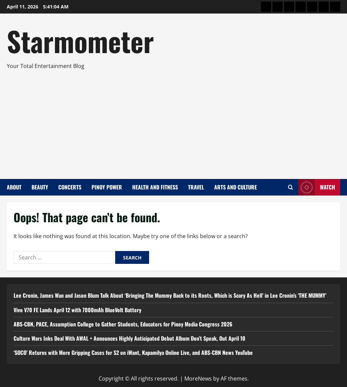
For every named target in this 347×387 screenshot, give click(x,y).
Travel (196, 187)
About (14, 187)
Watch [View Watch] (316, 187)
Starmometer (80, 40)
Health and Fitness (155, 187)
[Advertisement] (172, 121)
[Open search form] (290, 187)
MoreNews (198, 378)
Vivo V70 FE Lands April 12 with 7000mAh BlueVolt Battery (77, 310)
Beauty (40, 187)
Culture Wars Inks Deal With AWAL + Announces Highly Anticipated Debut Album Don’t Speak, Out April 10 (129, 338)
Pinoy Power (106, 187)
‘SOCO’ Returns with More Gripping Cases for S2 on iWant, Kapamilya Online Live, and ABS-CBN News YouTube (133, 352)
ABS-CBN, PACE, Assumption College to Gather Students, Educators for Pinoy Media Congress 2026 (123, 324)
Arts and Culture (235, 187)
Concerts (69, 187)
